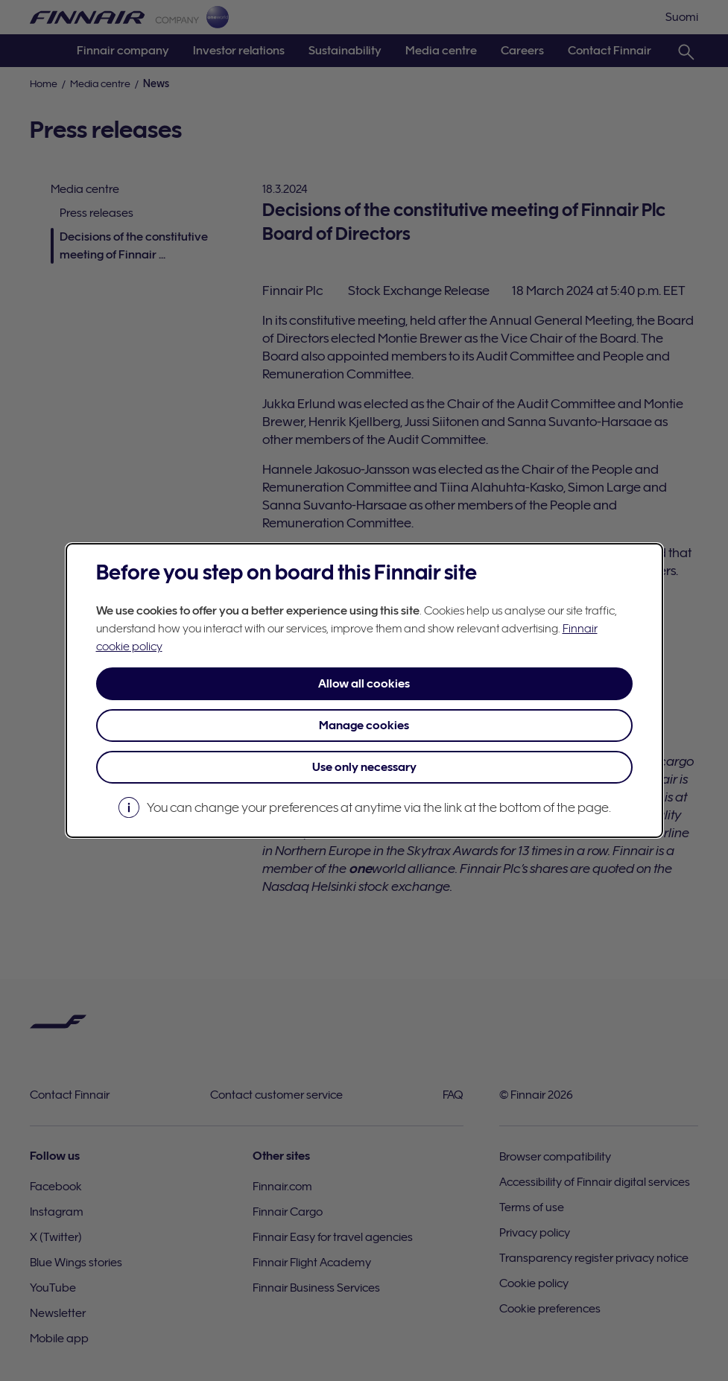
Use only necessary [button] (364, 767)
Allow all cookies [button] (364, 683)
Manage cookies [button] (364, 725)
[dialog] (364, 690)
